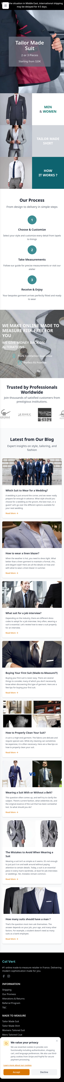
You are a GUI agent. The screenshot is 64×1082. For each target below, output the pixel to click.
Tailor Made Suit (10, 1021)
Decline (44, 1072)
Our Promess (9, 994)
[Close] (56, 1040)
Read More (12, 513)
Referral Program (11, 1003)
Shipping (6, 989)
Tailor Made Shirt (11, 1025)
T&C (4, 1007)
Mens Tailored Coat (12, 1034)
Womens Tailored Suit (13, 1030)
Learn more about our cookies (17, 1065)
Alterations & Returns (13, 998)
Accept (16, 1072)
